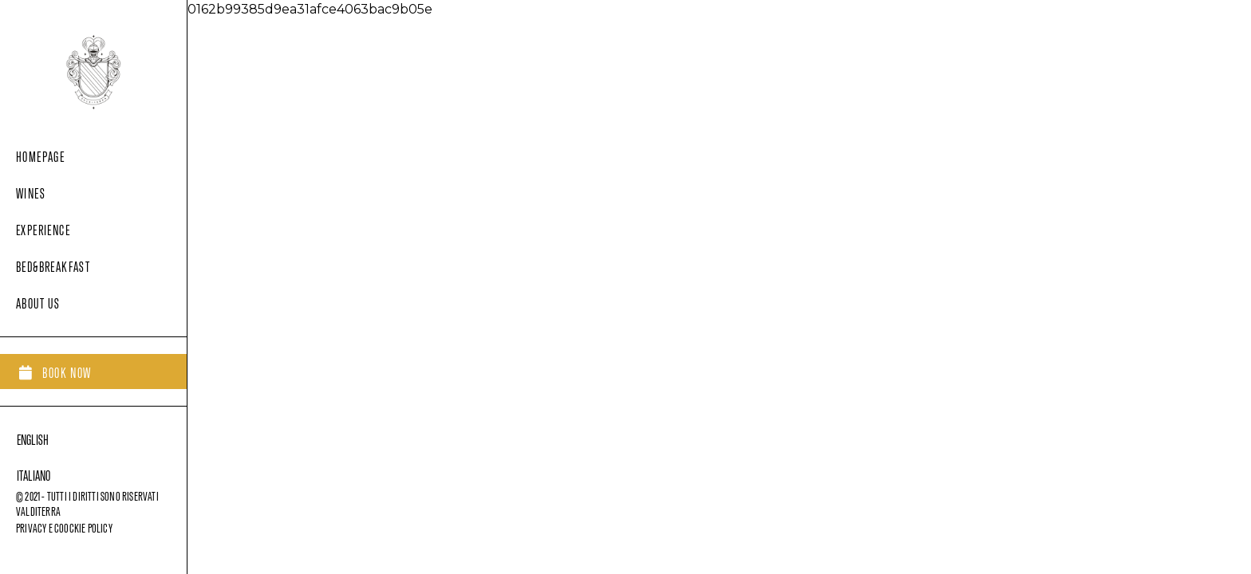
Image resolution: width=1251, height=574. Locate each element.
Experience (43, 228)
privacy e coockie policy (64, 526)
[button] (55, 371)
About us (38, 301)
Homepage (40, 154)
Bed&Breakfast (53, 264)
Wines (30, 191)
